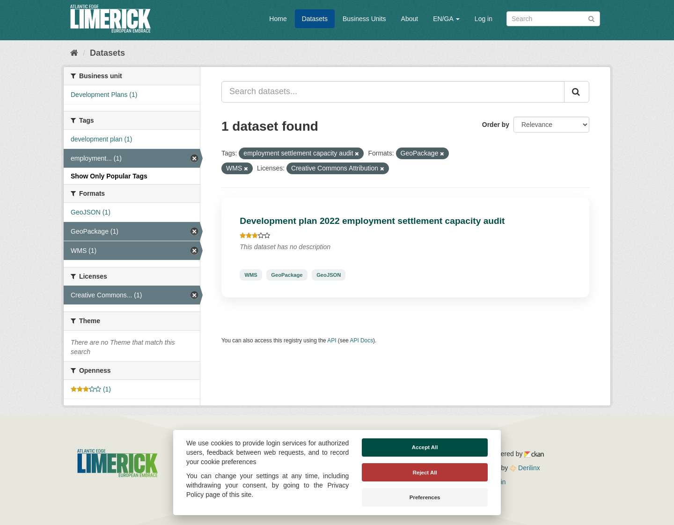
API (331, 340)
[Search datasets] (553, 18)
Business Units (364, 18)
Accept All (425, 447)
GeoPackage (286, 275)
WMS (250, 275)
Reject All (425, 472)
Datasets (315, 18)
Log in (483, 18)
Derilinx (525, 468)
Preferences (425, 497)
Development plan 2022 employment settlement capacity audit (372, 221)
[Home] (74, 53)
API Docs (362, 340)
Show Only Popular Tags (109, 176)
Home (277, 18)
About (409, 18)
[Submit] (591, 18)
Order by (495, 124)
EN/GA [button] (446, 18)
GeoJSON (328, 275)
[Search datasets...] (392, 92)
